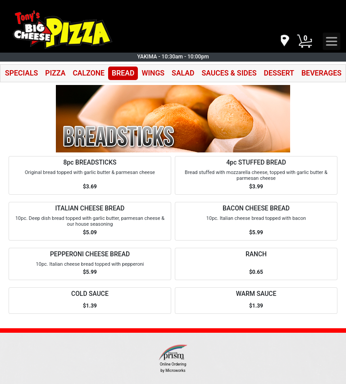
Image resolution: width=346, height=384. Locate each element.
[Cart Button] (305, 41)
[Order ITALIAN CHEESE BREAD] (90, 221)
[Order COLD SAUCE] (90, 300)
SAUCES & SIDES (228, 73)
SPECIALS (21, 73)
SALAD (183, 73)
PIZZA (55, 73)
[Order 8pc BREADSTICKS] (90, 175)
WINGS (152, 73)
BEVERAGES (321, 73)
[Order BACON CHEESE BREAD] (256, 221)
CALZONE (89, 73)
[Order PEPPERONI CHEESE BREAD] (90, 264)
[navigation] (284, 41)
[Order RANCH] (256, 264)
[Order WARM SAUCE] (256, 300)
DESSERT (279, 73)
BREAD (123, 73)
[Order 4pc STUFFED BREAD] (256, 175)
